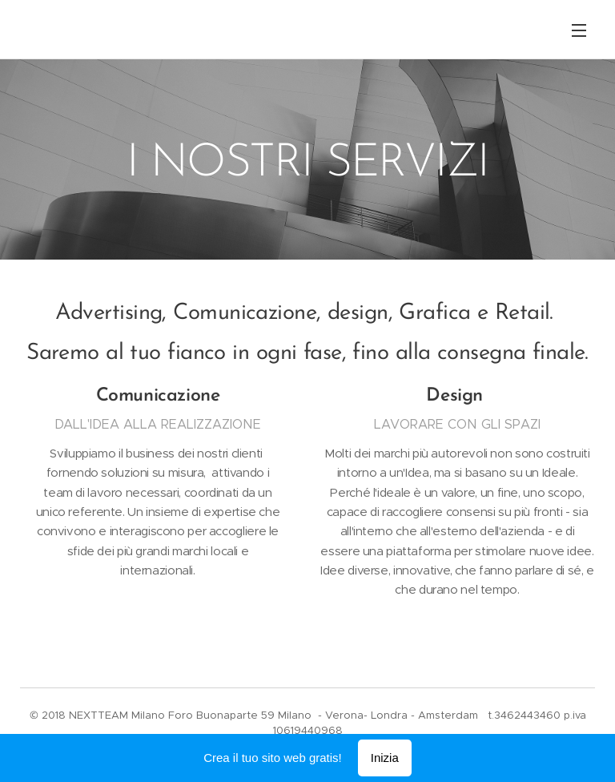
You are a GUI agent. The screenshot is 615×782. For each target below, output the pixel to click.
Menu (579, 30)
